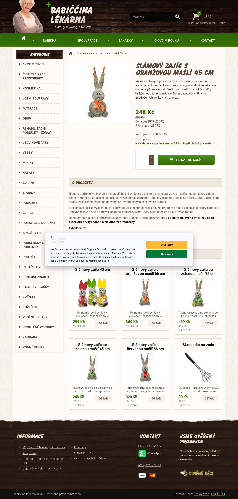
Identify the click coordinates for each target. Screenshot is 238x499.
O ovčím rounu (166, 40)
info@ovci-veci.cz (149, 465)
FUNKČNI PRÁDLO (36, 277)
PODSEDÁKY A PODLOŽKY (33, 245)
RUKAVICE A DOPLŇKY (39, 223)
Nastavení (167, 254)
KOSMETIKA (32, 88)
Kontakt (208, 40)
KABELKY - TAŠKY (36, 287)
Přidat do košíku (186, 160)
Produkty (80, 447)
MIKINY (28, 162)
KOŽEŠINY (30, 307)
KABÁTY (29, 173)
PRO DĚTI (30, 257)
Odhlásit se (57, 447)
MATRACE (30, 108)
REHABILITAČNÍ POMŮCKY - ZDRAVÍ (37, 130)
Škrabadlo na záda (198, 345)
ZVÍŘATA (29, 297)
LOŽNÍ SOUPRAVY (36, 98)
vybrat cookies (76, 260)
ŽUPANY (29, 183)
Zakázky (125, 40)
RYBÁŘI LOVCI (33, 267)
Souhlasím (167, 244)
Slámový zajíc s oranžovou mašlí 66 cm (145, 271)
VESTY (28, 152)
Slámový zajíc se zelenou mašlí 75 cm (198, 271)
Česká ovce (201, 494)
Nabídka (49, 40)
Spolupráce (87, 40)
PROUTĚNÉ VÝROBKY (38, 327)
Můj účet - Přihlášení (35, 447)
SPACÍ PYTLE (32, 233)
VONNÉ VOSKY (33, 347)
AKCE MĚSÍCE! (33, 64)
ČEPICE (28, 213)
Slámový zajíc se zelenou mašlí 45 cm (92, 347)
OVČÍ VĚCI (218, 494)
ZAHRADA (30, 337)
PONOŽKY (30, 203)
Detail (104, 323)
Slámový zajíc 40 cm (92, 269)
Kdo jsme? (29, 453)
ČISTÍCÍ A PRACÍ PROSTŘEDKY (35, 76)
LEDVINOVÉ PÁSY (35, 142)
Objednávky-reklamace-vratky (42, 468)
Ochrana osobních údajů (90, 458)
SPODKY (29, 193)
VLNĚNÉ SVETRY (35, 317)
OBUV (27, 118)
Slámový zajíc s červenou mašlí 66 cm (145, 347)
